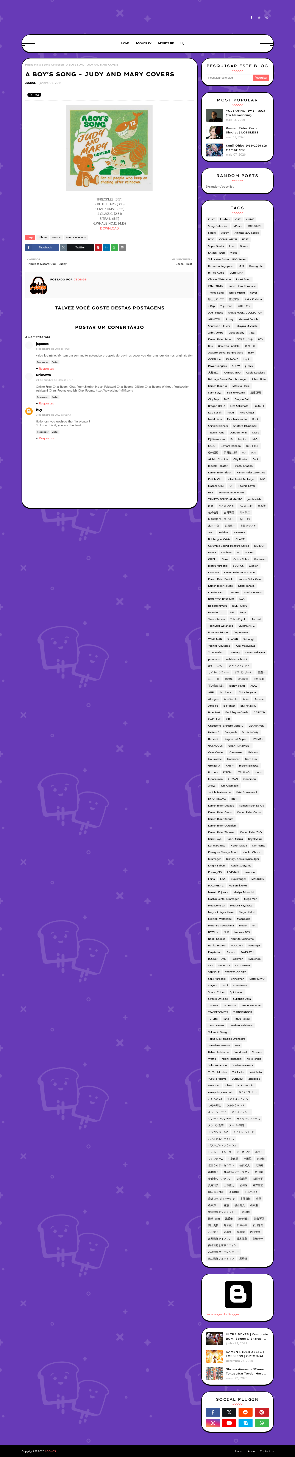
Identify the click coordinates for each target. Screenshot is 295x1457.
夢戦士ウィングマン (219, 1179)
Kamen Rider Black (219, 472)
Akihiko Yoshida (218, 459)
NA (254, 925)
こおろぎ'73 (215, 1099)
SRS (232, 612)
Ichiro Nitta (259, 379)
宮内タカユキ (245, 339)
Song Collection (54, 65)
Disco (255, 433)
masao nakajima (255, 652)
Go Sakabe (215, 759)
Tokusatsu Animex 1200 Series (227, 259)
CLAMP (240, 539)
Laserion (249, 872)
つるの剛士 (214, 1105)
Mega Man (250, 899)
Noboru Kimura (217, 606)
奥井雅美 (213, 1185)
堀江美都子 (252, 446)
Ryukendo (254, 959)
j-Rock (249, 366)
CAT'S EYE (214, 719)
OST (237, 219)
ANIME (250, 219)
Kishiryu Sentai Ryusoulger (242, 859)
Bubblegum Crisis (219, 539)
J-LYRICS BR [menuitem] (166, 43)
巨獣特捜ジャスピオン (221, 519)
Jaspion (242, 439)
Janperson (249, 779)
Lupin (246, 359)
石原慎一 (230, 526)
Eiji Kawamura (216, 439)
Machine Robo (253, 592)
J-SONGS (238, 566)
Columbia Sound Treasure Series (228, 546)
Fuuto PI (259, 406)
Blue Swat (214, 712)
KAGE (231, 413)
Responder (42, 362)
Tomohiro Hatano (219, 1045)
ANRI (211, 692)
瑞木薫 (228, 1225)
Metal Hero (215, 419)
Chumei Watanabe (219, 279)
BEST (245, 239)
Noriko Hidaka (217, 945)
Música (56, 237)
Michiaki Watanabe (220, 919)
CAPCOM (259, 712)
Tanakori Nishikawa (241, 1025)
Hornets (213, 772)
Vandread (240, 1052)
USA (237, 1045)
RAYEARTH (247, 952)
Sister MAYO (257, 979)
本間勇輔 (245, 1199)
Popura (231, 952)
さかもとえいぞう (239, 666)
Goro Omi (251, 759)
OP (231, 486)
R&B (210, 492)
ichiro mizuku (245, 1085)
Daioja (212, 552)
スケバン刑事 (216, 1125)
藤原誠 (241, 1232)
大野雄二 (213, 373)
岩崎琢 (243, 1185)
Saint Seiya (215, 393)
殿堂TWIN (214, 1219)
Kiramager (214, 859)
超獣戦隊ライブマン (219, 1239)
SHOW (236, 366)
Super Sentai (216, 246)
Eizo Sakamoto (239, 406)
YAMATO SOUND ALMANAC (225, 499)
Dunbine (226, 552)
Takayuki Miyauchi (246, 326)
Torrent (256, 619)
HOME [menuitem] (125, 43)
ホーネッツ (243, 1152)
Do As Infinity (250, 732)
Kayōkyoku (255, 839)
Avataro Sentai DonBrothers (225, 353)
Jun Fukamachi (230, 786)
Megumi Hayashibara (221, 912)
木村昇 (229, 679)
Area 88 (213, 706)
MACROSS (257, 879)
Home (238, 1451)
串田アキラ (244, 306)
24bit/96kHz (215, 333)
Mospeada (243, 919)
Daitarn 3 (213, 732)
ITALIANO (244, 772)
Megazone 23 (216, 906)
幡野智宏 (258, 1185)
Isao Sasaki (215, 413)
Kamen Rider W (217, 386)
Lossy (229, 319)
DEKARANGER (257, 726)
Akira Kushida (253, 299)
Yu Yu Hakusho (217, 1072)
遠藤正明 (255, 393)
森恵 (226, 1205)
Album (43, 237)
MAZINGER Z (215, 886)
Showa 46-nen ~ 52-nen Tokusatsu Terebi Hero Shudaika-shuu (245, 1371)
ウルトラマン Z (235, 1105)
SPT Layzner (242, 965)
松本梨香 (213, 453)
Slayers (212, 985)
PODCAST (237, 945)
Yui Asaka (238, 1072)
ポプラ (259, 1152)
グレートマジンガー (219, 1119)
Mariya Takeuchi (244, 892)
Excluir (55, 362)
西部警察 (255, 1232)
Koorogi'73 (215, 872)
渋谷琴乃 (259, 1219)
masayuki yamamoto (220, 1092)
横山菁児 (239, 1205)
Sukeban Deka (242, 999)
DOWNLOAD (109, 228)
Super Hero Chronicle (242, 286)
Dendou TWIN (238, 433)
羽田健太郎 (230, 453)
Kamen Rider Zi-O (251, 832)
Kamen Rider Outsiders (222, 826)
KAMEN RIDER (216, 253)
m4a (210, 506)
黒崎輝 (243, 1259)
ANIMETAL (214, 319)
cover (253, 293)
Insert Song (243, 279)
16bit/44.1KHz (237, 686)
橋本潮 (254, 1205)
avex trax (214, 1085)
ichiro (228, 1085)
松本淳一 (213, 1205)
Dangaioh (231, 732)
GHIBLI (212, 559)
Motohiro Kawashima (221, 925)
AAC (211, 532)
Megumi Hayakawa (241, 906)
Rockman (237, 959)
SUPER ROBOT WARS (231, 492)
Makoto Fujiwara (218, 892)
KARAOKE (232, 359)
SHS (210, 965)
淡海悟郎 (243, 1219)
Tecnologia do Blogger (238, 1311)
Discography (236, 333)
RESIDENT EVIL (217, 959)
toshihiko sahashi (236, 659)
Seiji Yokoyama (236, 393)
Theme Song (216, 293)
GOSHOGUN (215, 746)
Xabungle (249, 639)
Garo (225, 559)
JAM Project (215, 313)
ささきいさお (226, 506)
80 (243, 453)
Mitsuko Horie (241, 386)
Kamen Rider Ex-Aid (251, 806)
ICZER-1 (227, 772)
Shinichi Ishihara (218, 426)
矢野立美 (259, 679)
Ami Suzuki (230, 699)
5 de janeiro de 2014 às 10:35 (53, 349)
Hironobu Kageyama (220, 266)
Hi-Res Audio (216, 273)
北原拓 (259, 1165)
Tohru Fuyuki (238, 619)
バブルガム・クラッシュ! (222, 1145)
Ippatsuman (215, 779)
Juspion (253, 566)
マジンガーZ (215, 1159)
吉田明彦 (229, 512)
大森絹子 (242, 1179)
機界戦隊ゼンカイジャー (222, 1212)
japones (42, 343)
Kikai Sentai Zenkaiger (241, 479)
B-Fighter (229, 706)
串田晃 (247, 1159)
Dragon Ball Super (235, 739)
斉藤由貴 (234, 1192)
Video (233, 253)
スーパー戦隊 (237, 1125)
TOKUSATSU (255, 226)
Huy (39, 409)
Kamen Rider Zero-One (251, 472)
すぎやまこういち (237, 1099)
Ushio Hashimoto (218, 1052)
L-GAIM (234, 592)
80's (260, 339)
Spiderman (236, 992)
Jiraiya (211, 786)
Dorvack (213, 739)
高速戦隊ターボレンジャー (223, 1252)
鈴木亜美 (242, 1239)
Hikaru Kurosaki (218, 566)
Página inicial (33, 65)
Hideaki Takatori (218, 466)
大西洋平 (258, 1179)
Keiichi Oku (215, 479)
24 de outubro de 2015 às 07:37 (54, 380)
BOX (211, 239)
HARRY (230, 766)
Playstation (214, 952)
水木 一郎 (213, 526)
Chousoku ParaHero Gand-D (225, 726)
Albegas (213, 699)
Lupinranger (238, 879)
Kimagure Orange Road (222, 852)
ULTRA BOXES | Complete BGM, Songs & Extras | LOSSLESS (247, 1337)
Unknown (43, 375)
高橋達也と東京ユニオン (222, 1245)
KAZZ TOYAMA (217, 799)
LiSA (223, 879)
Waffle (212, 1059)
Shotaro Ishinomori (245, 426)
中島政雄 (233, 1159)
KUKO (235, 799)
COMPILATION (228, 239)
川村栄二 (245, 512)
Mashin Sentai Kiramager (223, 899)
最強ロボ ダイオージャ (221, 1199)
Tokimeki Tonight (218, 1032)
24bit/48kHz (215, 286)
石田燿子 (213, 1232)
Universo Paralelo (229, 346)
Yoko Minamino (217, 1065)
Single (212, 233)
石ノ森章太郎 (216, 686)
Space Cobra (216, 992)
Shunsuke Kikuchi (219, 326)
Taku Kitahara (216, 619)
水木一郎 (250, 346)
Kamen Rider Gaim (250, 579)
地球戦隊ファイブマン (237, 1172)
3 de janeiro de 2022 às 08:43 (53, 415)
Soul (225, 985)
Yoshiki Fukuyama (219, 646)
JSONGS (30, 83)
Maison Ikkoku (238, 886)
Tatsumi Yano (216, 433)
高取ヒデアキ (248, 526)
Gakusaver (236, 752)
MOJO (211, 446)
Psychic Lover (247, 486)
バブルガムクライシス (221, 1139)
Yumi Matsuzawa (245, 646)
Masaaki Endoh (248, 319)
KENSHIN (213, 572)
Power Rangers (217, 366)
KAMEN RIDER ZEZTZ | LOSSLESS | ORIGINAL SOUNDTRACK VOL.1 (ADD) (245, 1354)
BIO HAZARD (248, 706)
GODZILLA (214, 359)
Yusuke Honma (217, 1079)
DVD (226, 399)
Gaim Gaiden (216, 752)
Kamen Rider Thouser (221, 832)
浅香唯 (229, 1219)
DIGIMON (259, 546)
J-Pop (211, 306)
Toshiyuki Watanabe (220, 626)
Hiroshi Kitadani (243, 466)
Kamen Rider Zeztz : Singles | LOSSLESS (243, 130)
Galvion (253, 752)
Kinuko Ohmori (252, 852)
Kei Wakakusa (216, 846)
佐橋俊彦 (213, 512)
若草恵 (228, 1232)
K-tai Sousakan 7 (246, 792)
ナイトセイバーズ (243, 1132)
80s (210, 346)
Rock (255, 419)
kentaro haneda (231, 446)
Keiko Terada (239, 846)
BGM (251, 353)
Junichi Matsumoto (219, 792)
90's (253, 453)
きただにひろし (248, 1092)
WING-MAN (215, 639)
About (252, 1451)
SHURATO (224, 965)
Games (244, 246)
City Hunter (240, 459)
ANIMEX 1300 (232, 373)
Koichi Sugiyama (241, 866)
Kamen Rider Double (220, 579)
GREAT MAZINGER (239, 746)
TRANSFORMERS (218, 1012)
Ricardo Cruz (216, 612)
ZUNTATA (237, 1079)
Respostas (46, 368)
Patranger (254, 945)
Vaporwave (241, 632)
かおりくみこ (216, 666)
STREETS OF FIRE (235, 972)
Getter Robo (241, 559)
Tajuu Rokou (242, 1019)
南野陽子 (213, 1172)
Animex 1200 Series (246, 233)
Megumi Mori (247, 912)
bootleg (235, 652)
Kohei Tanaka (246, 586)
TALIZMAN (229, 1005)
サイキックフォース (248, 1119)
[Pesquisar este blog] (229, 78)
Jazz (252, 333)
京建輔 (261, 1159)
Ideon (258, 772)
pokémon (214, 659)
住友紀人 (244, 1165)
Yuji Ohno (226, 306)
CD (228, 719)
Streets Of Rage (218, 999)
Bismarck (239, 532)
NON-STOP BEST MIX (221, 599)
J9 (231, 439)
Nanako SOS (242, 932)
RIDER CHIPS (239, 606)
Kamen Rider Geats (220, 812)
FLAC (211, 219)
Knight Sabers (217, 866)
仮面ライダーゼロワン (221, 1165)
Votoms (257, 1052)
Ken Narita (258, 846)
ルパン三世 (246, 506)
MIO (255, 439)
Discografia (256, 266)
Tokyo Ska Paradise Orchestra (226, 1039)
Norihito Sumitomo (242, 939)
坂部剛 (259, 1172)
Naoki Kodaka (216, 939)
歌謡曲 (246, 1212)
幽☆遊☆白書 (216, 1192)
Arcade (259, 699)
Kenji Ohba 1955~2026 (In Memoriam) (246, 148)
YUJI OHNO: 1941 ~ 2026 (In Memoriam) (245, 113)
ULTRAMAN (236, 273)
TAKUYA (213, 1005)
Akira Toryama (247, 692)
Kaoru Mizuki (235, 839)
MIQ (262, 479)
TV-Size (213, 1019)
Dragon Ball (242, 399)
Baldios (223, 532)
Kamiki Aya (215, 839)
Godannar (233, 759)
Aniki (246, 699)
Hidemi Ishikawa (249, 766)
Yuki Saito (256, 1072)
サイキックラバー (218, 672)
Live (231, 246)
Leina (211, 879)
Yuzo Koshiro (216, 652)
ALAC (254, 686)
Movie (243, 925)
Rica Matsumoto (237, 419)
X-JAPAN (232, 639)
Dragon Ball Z (216, 406)
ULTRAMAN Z (246, 626)
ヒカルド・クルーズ (219, 1152)
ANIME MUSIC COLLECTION (245, 313)
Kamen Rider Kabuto (220, 819)
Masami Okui (216, 486)
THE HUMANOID (251, 1005)
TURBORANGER (242, 1012)
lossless (225, 219)
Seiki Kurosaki (217, 979)
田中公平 (242, 1225)
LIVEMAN (233, 872)
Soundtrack (240, 985)
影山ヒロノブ (216, 299)
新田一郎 (244, 519)
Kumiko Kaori (216, 592)
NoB (242, 599)
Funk (256, 459)
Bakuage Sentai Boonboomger (227, 379)
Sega (243, 612)
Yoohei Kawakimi (242, 1065)
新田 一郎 (213, 679)
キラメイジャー (241, 1112)
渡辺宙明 (234, 299)
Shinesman (237, 979)
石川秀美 (258, 1225)
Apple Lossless (255, 373)
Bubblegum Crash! (236, 712)
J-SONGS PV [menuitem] (143, 43)
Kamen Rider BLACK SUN (239, 572)
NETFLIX (213, 932)
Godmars (259, 559)
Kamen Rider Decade (221, 806)
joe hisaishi (254, 499)
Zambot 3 (254, 1079)
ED (238, 552)
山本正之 (229, 1185)
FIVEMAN (257, 739)
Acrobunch (226, 692)
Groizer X (214, 766)
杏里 (258, 1199)
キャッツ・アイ (217, 1112)
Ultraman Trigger (218, 632)
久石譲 (262, 506)
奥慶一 (261, 672)
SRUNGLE (214, 972)
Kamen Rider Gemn (249, 812)
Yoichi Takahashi (231, 1059)
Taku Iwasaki (216, 1025)
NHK (226, 932)
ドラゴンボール (243, 672)
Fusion (249, 552)
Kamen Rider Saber (220, 339)
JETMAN (233, 779)
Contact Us (267, 1451)
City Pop (213, 399)
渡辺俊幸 (243, 679)
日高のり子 (251, 1192)
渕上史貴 (213, 1225)
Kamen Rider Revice (220, 586)
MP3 (241, 266)
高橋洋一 (258, 1239)
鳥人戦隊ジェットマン (221, 1259)
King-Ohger (247, 413)
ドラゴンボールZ (218, 1132)
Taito (226, 1019)
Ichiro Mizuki (237, 293)
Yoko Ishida (254, 1059)
